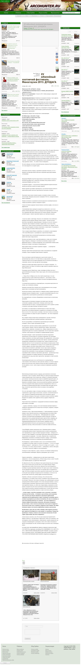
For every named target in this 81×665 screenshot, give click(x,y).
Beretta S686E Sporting (67, 91)
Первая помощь (48, 651)
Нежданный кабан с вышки (28, 581)
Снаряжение (5, 658)
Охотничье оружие (6, 656)
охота (23, 563)
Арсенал (19, 15)
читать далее (36, 592)
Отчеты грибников (35, 653)
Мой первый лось (26, 606)
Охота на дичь (5, 649)
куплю (69, 31)
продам (75, 31)
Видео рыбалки (20, 649)
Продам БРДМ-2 (65, 100)
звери (23, 561)
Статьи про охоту (6, 657)
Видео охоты (5, 651)
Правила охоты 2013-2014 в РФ (10, 120)
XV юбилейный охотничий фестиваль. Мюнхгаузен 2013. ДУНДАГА (69, 167)
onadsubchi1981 (11, 168)
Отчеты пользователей (69, 115)
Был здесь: (9, 156)
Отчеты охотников (6, 654)
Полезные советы (49, 653)
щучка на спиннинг (66, 151)
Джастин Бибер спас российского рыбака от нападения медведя (13, 79)
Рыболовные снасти (21, 651)
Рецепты (47, 654)
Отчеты (42, 15)
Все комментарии (6, 147)
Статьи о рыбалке (21, 653)
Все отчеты (64, 181)
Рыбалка (18, 13)
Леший (8, 189)
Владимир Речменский (13, 161)
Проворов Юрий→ (65, 149)
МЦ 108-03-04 (65, 58)
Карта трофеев (49, 15)
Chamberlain (10, 154)
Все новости (4, 110)
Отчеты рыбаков (20, 654)
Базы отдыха (48, 650)
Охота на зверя (5, 650)
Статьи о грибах (34, 649)
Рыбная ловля (20, 650)
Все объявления (65, 112)
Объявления (34, 15)
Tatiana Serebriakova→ (66, 164)
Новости (5, 23)
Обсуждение (4, 91)
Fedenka (9, 182)
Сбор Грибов (31, 13)
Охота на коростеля (44, 581)
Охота (6, 13)
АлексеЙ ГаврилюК (12, 175)
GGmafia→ (63, 134)
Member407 (10, 196)
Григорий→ (64, 118)
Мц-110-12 (64, 69)
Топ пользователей (8, 151)
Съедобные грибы (35, 650)
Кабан (23, 562)
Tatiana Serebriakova (58, 67)
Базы (27, 15)
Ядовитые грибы (35, 651)
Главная (25, 28)
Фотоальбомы (57, 15)
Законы (47, 649)
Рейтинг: (9, 155)
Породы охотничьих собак (8, 660)
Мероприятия (55, 13)
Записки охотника (6, 653)
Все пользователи (6, 202)
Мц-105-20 (64, 81)
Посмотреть (76, 43)
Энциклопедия (43, 13)
